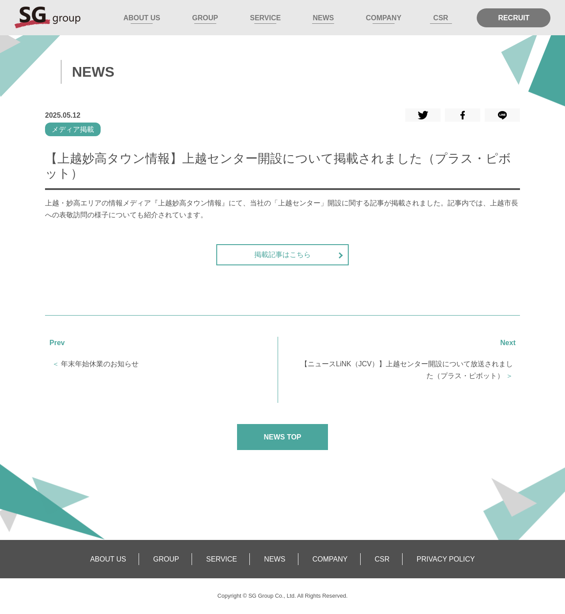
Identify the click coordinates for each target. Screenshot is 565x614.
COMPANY (384, 18)
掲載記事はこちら (282, 254)
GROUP (205, 18)
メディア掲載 (73, 129)
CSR (440, 18)
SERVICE (265, 18)
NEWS (323, 18)
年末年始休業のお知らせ (100, 364)
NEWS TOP (282, 437)
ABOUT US (141, 18)
